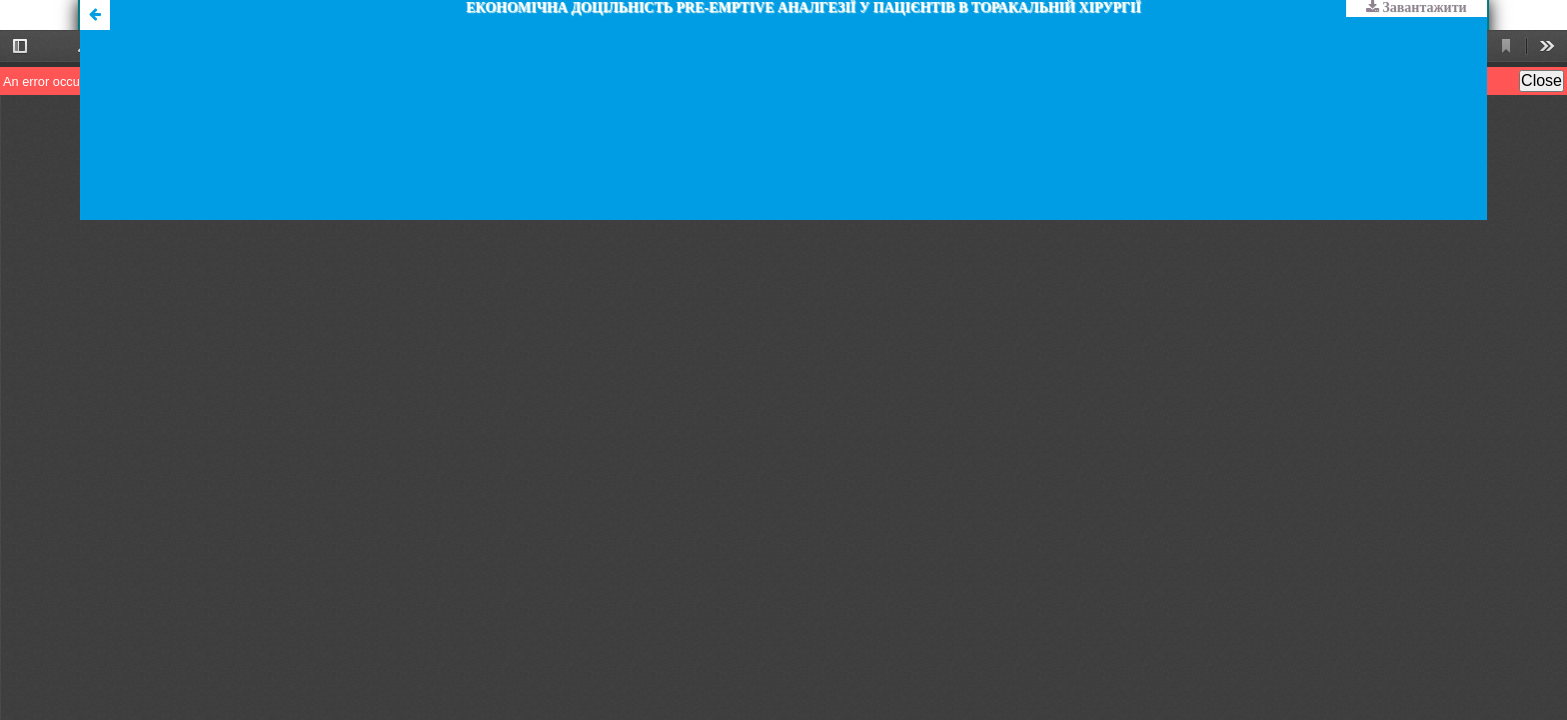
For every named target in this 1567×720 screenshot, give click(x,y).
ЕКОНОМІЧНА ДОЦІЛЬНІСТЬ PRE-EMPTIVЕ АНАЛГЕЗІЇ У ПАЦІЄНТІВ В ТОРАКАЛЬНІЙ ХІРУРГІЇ (803, 7)
